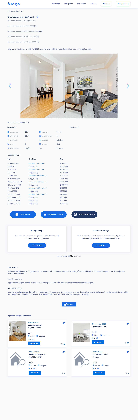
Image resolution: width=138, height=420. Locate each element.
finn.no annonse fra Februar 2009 (23, 42)
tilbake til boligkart (16, 11)
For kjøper (68, 4)
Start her (37, 246)
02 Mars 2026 (34, 352)
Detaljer (34, 344)
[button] (127, 85)
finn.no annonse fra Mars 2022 (22, 26)
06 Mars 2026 (33, 323)
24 (64, 345)
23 (128, 343)
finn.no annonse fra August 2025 (23, 21)
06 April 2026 (98, 352)
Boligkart (56, 4)
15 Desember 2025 (99, 325)
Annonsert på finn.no (36, 163)
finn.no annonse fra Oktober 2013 (23, 37)
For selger (81, 4)
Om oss (93, 4)
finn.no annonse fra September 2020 (24, 31)
